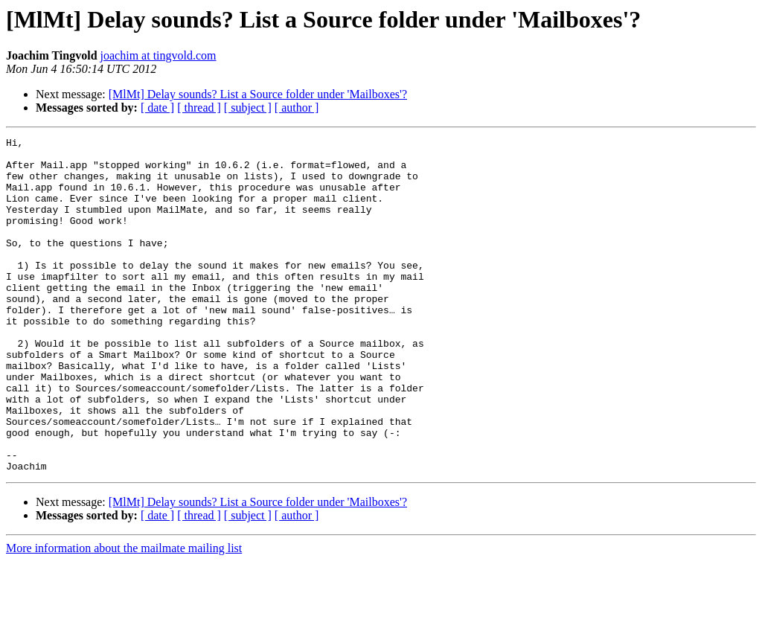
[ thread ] (199, 107)
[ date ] (157, 107)
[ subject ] (248, 107)
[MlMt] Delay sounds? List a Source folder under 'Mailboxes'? (258, 94)
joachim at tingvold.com (158, 55)
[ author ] (297, 107)
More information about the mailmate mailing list (124, 615)
